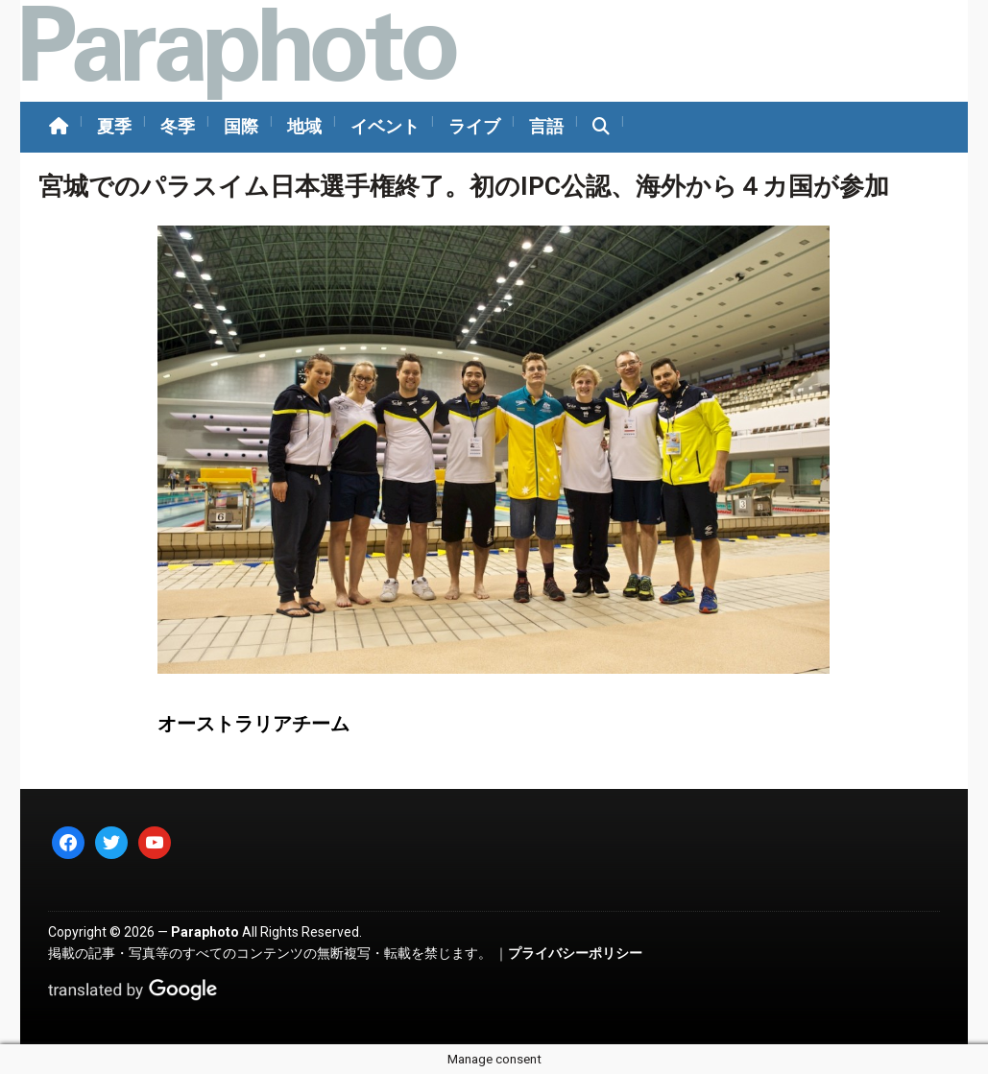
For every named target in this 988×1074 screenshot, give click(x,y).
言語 (546, 126)
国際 (241, 126)
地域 (304, 126)
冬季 (177, 126)
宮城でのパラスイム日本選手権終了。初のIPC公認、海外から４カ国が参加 (463, 186)
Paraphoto (205, 932)
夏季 (114, 126)
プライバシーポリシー (575, 953)
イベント (385, 126)
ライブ (474, 126)
